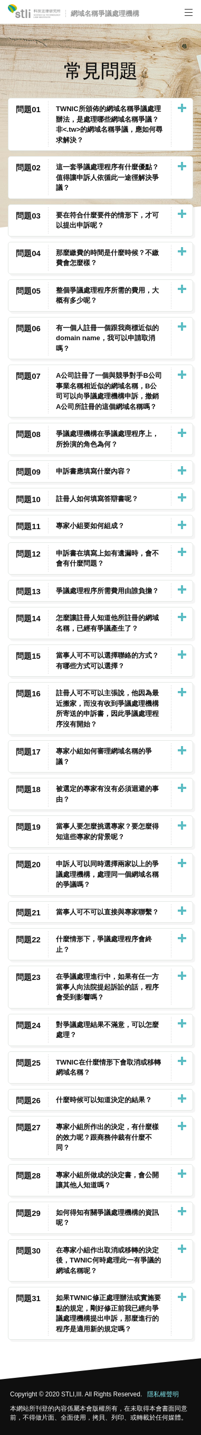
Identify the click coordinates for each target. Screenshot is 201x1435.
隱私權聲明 (163, 1394)
